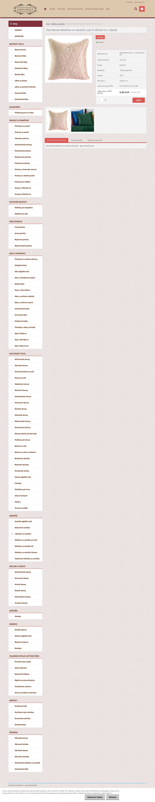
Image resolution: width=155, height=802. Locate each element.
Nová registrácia (139, 2)
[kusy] (100, 100)
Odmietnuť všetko (93, 797)
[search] (135, 9)
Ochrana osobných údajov (94, 9)
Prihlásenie (129, 2)
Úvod (48, 24)
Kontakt (52, 9)
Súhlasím (112, 797)
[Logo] (25, 9)
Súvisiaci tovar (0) (95, 140)
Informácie (61, 9)
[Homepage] (45, 9)
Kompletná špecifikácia (56, 140)
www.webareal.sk (31, 785)
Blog (107, 9)
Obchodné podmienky (75, 9)
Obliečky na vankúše (58, 24)
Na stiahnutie (76, 140)
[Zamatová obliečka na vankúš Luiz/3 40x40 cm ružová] (68, 36)
